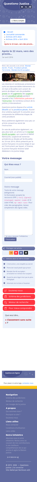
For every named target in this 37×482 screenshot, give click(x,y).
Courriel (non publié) (12, 177)
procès (4, 93)
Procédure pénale (20, 68)
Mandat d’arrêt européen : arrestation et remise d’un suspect (19, 272)
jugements (17, 93)
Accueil (8, 32)
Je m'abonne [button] (12, 457)
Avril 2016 (23, 39)
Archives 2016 (11, 39)
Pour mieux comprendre (18, 308)
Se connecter (18, 467)
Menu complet (17, 21)
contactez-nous (27, 383)
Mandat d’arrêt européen (20, 70)
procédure (12, 96)
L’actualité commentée (15, 34)
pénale (19, 96)
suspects (29, 93)
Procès (10, 68)
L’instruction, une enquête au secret (20, 264)
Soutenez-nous (13, 290)
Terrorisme (6, 70)
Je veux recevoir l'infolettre (17, 236)
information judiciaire (23, 98)
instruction (7, 101)
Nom (6, 169)
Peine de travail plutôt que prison (19, 268)
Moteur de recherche (16, 302)
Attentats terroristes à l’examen (18, 283)
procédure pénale (21, 109)
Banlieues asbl (24, 470)
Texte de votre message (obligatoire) (14, 191)
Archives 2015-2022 (14, 37)
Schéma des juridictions (17, 296)
